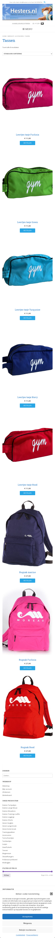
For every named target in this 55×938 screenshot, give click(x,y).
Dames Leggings (8, 817)
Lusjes (4, 844)
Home (4, 36)
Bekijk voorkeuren (27, 930)
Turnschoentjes (8, 838)
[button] (51, 894)
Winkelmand (7, 795)
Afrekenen (6, 792)
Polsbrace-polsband (9, 859)
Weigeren (27, 923)
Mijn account (7, 789)
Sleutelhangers (8, 856)
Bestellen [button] (27, 143)
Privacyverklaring (32, 935)
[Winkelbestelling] (27, 54)
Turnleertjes (6, 841)
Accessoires (19, 36)
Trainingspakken (8, 832)
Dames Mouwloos (9, 811)
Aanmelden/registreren (21, 24)
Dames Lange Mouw (9, 808)
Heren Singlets (7, 823)
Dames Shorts (7, 820)
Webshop (11, 36)
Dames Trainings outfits (11, 814)
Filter (6, 875)
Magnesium (6, 853)
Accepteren (27, 916)
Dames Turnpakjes (9, 805)
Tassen (5, 850)
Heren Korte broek (9, 829)
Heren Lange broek (9, 826)
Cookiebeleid (20, 935)
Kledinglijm (6, 863)
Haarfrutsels (7, 847)
